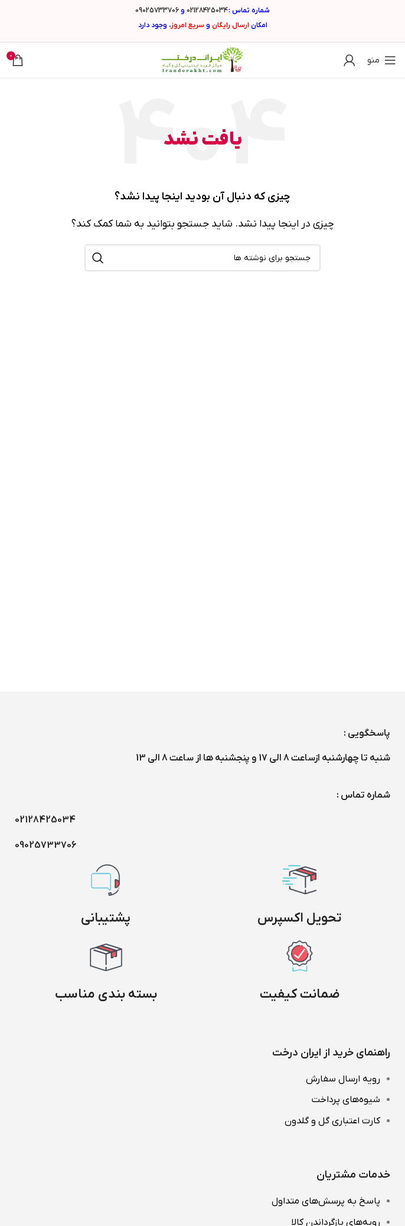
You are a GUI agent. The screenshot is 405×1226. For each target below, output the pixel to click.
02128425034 (207, 10)
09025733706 (157, 10)
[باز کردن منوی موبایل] (381, 60)
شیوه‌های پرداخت (346, 1100)
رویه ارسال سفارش (343, 1079)
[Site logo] (202, 59)
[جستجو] (202, 257)
